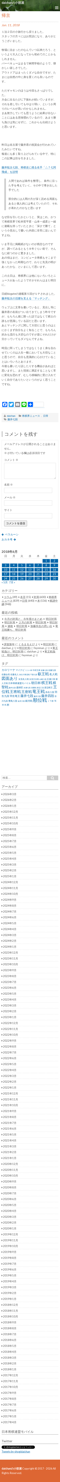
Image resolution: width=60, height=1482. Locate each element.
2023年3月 (9, 1005)
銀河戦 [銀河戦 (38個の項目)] (28, 700)
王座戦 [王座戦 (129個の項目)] (26, 691)
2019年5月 (9, 1275)
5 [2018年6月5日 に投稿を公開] (22, 565)
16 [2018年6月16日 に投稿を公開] (54, 569)
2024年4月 (9, 929)
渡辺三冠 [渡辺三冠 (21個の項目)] (40, 688)
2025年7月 (9, 841)
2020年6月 (9, 1199)
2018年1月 (9, 1369)
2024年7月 (9, 911)
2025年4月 (9, 858)
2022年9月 (9, 1040)
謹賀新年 (9, 644)
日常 (45, 415)
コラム (8, 597)
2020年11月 (10, 1169)
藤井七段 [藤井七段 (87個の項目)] (26, 696)
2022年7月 (9, 1052)
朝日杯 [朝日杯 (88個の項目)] (36, 683)
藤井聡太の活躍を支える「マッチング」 (26, 298)
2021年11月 (10, 1099)
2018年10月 (10, 1316)
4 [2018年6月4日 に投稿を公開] (14, 565)
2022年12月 (10, 1023)
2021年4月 (9, 1140)
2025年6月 (9, 847)
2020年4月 (9, 1211)
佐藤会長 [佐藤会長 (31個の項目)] (6, 674)
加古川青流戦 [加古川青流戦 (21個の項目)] (24, 674)
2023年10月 (10, 964)
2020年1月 (9, 1228)
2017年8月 (9, 1398)
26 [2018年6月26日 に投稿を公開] (22, 578)
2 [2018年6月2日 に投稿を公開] (54, 560)
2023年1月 (9, 1017)
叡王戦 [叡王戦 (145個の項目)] (43, 674)
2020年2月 (9, 1222)
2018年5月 (9, 1346)
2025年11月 (10, 817)
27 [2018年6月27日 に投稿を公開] (30, 578)
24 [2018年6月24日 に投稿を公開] (5, 578)
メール (10, 497)
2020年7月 (9, 1193)
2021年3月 (9, 1146)
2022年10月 (10, 1034)
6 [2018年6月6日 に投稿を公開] (30, 565)
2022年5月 (9, 1064)
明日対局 (51, 619)
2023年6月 (9, 987)
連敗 (10, 626)
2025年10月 (10, 823)
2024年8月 (9, 905)
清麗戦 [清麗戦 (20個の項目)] (33, 688)
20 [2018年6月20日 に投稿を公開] (30, 574)
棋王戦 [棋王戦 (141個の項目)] (46, 682)
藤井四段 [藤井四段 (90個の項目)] (47, 696)
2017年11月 (10, 1381)
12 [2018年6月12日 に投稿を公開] (22, 569)
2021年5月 (9, 1134)
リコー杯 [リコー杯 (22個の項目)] (28, 670)
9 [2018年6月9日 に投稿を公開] (54, 565)
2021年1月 (9, 1158)
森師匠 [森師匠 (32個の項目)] (19, 687)
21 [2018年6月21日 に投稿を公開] (38, 574)
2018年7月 (9, 1334)
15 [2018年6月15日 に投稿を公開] (46, 569)
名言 (23, 597)
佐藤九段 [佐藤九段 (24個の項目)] (52, 670)
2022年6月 (9, 1058)
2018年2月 (9, 1363)
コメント (11, 459)
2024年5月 (9, 923)
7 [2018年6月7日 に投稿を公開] (38, 565)
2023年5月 (9, 993)
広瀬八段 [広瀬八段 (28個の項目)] (51, 679)
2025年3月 (9, 864)
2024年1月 (9, 946)
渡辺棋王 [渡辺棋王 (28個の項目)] (48, 687)
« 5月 (5, 582)
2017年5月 (9, 1416)
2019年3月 (9, 1287)
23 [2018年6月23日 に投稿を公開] (54, 574)
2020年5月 (9, 1205)
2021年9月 (9, 1111)
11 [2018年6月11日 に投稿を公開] (13, 569)
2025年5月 (9, 852)
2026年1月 (9, 805)
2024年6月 (9, 917)
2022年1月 (9, 1087)
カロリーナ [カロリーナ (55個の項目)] (8, 670)
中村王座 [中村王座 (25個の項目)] (36, 670)
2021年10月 (10, 1105)
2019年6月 (9, 1269)
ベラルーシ (12, 534)
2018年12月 (10, 1304)
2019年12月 (10, 1234)
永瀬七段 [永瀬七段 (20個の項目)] (27, 688)
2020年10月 (10, 1175)
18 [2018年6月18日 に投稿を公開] (13, 574)
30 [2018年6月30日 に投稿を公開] (54, 578)
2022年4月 (9, 1070)
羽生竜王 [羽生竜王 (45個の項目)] (15, 696)
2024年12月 (10, 882)
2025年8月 (9, 835)
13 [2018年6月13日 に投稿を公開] (30, 569)
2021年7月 (9, 1123)
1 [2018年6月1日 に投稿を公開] (46, 560)
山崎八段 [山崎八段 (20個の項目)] (42, 679)
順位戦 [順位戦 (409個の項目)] (40, 700)
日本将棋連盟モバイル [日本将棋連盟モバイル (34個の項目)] (19, 683)
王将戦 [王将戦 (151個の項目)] (15, 691)
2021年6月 (9, 1128)
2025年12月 (10, 811)
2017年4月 (9, 1422)
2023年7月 (9, 982)
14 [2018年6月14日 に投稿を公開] (38, 569)
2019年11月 (10, 1240)
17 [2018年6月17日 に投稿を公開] (5, 574)
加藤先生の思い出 (41, 626)
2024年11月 (10, 888)
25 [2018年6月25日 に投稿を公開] (13, 578)
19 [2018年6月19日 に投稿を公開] (22, 574)
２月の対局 (25, 622)
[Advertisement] (31, 395)
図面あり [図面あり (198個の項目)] (10, 678)
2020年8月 (9, 1187)
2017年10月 (10, 1387)
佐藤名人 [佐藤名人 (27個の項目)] (14, 674)
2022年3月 (9, 1076)
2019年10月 (10, 1246)
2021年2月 (9, 1152)
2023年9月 (9, 970)
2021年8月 (9, 1117)
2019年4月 (9, 1281)
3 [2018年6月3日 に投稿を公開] (5, 565)
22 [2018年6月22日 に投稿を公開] (46, 574)
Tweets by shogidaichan (16, 1451)
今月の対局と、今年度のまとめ (23, 619)
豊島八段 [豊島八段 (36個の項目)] (12, 700)
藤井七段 (13, 419)
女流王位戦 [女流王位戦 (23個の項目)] (34, 679)
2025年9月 (9, 829)
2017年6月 (9, 1410)
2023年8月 (9, 976)
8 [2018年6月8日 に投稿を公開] (46, 565)
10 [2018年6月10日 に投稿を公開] (5, 569)
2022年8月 (9, 1046)
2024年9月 (9, 899)
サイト (8, 510)
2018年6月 (9, 1340)
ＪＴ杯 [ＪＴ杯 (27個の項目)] (50, 701)
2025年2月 (9, 870)
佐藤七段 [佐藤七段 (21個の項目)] (44, 670)
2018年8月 (9, 1328)
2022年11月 (10, 1029)
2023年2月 (9, 1011)
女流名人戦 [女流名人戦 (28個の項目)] (23, 679)
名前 (8, 484)
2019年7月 (9, 1263)
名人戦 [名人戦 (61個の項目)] (53, 674)
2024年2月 (9, 940)
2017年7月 (9, 1404)
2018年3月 (9, 1357)
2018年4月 (9, 1351)
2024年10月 (10, 893)
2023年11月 (10, 958)
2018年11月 (10, 1310)
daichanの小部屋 (13, 2)
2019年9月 (9, 1252)
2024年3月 (9, 935)
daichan (11, 415)
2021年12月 (10, 1093)
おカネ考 (7, 539)
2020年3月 (9, 1216)
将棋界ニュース (31, 415)
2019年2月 (9, 1293)
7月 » (12, 582)
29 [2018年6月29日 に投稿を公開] (46, 578)
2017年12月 (10, 1375)
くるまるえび (26, 644)
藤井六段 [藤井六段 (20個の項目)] (37, 696)
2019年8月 (9, 1257)
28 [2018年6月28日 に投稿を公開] (38, 578)
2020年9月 (9, 1181)
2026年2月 (9, 800)
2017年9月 (9, 1392)
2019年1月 (9, 1299)
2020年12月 (10, 1164)
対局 (36, 597)
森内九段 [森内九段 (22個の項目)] (12, 688)
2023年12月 (10, 952)
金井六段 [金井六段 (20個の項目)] (21, 701)
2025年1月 (9, 876)
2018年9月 (9, 1322)
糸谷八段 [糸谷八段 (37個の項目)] (49, 692)
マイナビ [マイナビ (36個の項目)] (20, 670)
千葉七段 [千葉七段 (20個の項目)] (33, 674)
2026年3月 (9, 794)
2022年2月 (9, 1081)
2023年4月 (9, 999)
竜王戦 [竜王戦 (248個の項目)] (38, 691)
